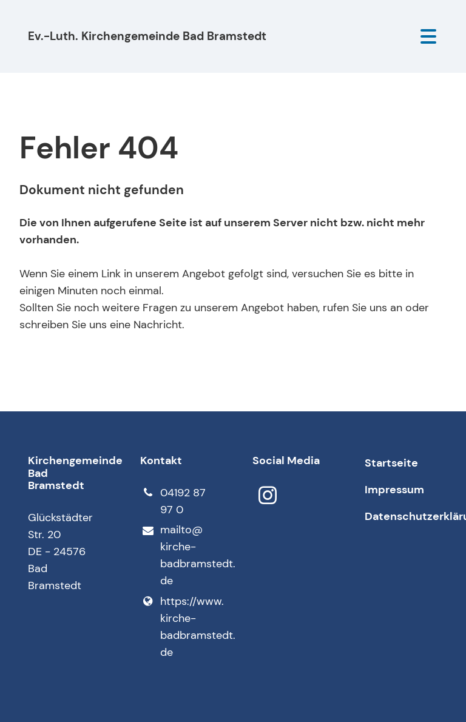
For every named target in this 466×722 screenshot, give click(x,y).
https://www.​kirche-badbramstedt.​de (177, 627)
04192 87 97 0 (173, 501)
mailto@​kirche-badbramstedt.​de (177, 555)
